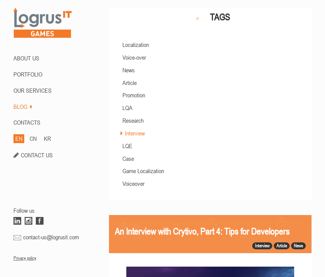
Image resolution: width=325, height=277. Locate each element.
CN (33, 138)
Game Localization (143, 170)
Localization (135, 44)
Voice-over (134, 57)
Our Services (32, 90)
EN (18, 138)
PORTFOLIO (27, 74)
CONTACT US (37, 155)
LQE (127, 145)
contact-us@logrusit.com (51, 237)
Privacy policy (24, 258)
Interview (135, 133)
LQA (127, 107)
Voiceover (133, 183)
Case (128, 158)
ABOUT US (26, 58)
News (128, 70)
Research (133, 120)
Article (129, 82)
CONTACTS (26, 122)
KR (47, 138)
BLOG (22, 106)
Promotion (133, 95)
